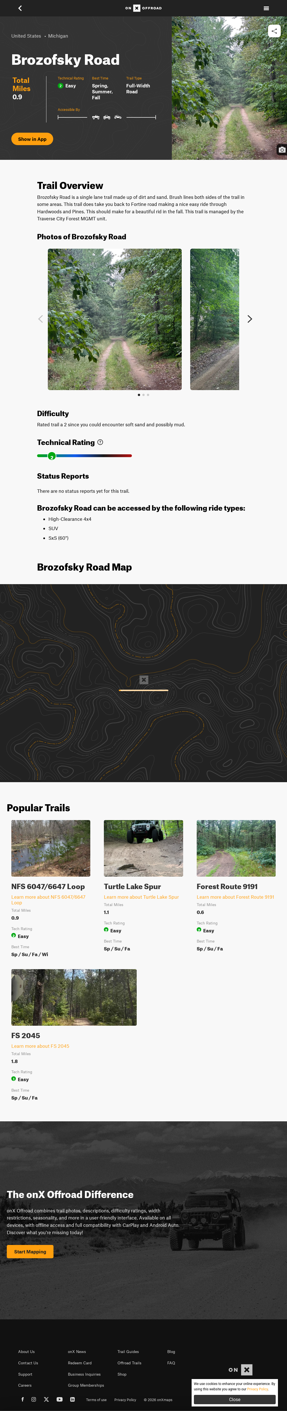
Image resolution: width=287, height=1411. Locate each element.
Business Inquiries (84, 1374)
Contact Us (28, 1363)
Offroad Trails (129, 1363)
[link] (100, 441)
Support (25, 1374)
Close (234, 1399)
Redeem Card (80, 1363)
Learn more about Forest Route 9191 (235, 897)
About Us (26, 1351)
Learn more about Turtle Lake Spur (141, 897)
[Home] (143, 8)
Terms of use (96, 1399)
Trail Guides (128, 1351)
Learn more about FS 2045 (40, 1046)
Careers (25, 1385)
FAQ (171, 1363)
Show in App (32, 139)
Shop (122, 1374)
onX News (77, 1351)
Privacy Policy (125, 1399)
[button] (20, 8)
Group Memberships (86, 1385)
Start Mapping (30, 1251)
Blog (171, 1351)
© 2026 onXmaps (158, 1399)
